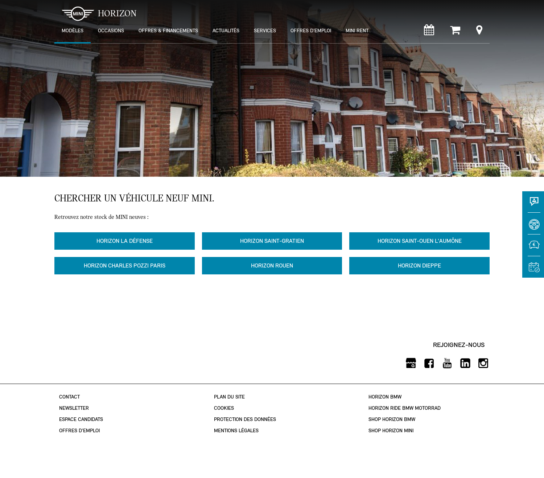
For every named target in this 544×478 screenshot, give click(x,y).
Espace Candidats (81, 419)
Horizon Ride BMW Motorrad (404, 408)
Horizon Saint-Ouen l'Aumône (420, 240)
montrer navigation (60, 5)
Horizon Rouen (272, 265)
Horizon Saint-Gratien (272, 240)
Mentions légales (236, 431)
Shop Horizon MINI (390, 431)
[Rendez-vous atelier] (429, 32)
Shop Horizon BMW (391, 419)
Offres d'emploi (79, 431)
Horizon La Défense (124, 240)
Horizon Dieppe (419, 265)
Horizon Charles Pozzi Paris (124, 265)
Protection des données (245, 419)
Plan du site (229, 397)
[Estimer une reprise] (533, 249)
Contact (69, 397)
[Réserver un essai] (533, 227)
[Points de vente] (479, 32)
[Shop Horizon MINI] (455, 32)
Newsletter (74, 408)
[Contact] (533, 205)
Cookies (224, 408)
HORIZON (99, 13)
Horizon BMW (384, 397)
